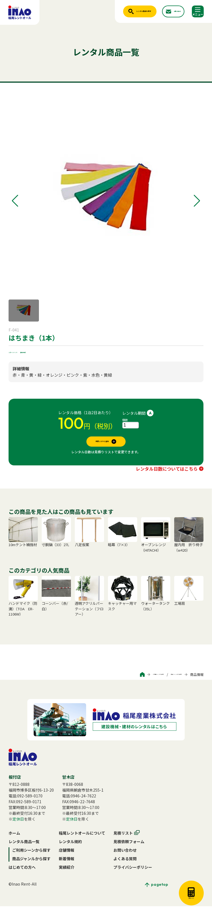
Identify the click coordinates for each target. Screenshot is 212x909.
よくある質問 (125, 861)
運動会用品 (52, 351)
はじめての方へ (22, 870)
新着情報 (66, 861)
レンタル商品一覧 (24, 844)
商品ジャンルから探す (165, 677)
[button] (15, 201)
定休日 (18, 821)
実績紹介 (66, 870)
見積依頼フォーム (128, 844)
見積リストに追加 (102, 442)
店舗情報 (66, 853)
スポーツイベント (24, 351)
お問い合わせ (125, 853)
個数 (125, 420)
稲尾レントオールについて (82, 835)
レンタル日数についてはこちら (167, 471)
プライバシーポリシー (132, 870)
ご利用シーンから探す (125, 677)
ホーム (14, 835)
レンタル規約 (70, 844)
